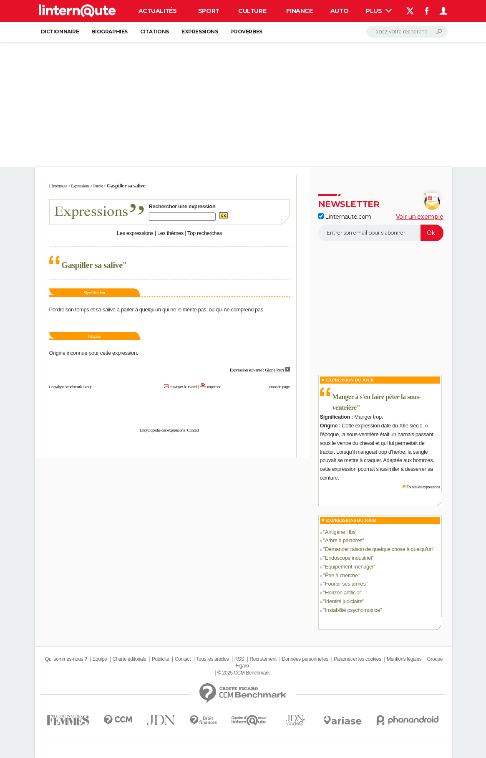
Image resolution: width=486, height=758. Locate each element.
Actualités (157, 11)
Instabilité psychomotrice (352, 610)
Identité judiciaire (344, 601)
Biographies (109, 31)
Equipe (99, 659)
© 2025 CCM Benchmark (243, 673)
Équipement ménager (349, 566)
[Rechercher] (407, 32)
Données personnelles (305, 659)
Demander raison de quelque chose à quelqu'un (379, 549)
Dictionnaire (60, 31)
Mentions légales (404, 659)
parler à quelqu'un (141, 309)
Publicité (160, 659)
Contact (193, 430)
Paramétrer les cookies (357, 659)
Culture (252, 11)
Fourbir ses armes (345, 584)
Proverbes (246, 31)
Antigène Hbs (340, 532)
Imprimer (213, 387)
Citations (154, 31)
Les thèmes (170, 233)
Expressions (199, 31)
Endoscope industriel (348, 558)
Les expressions (135, 233)
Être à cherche (341, 575)
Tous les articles (212, 659)
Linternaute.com (344, 216)
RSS (239, 659)
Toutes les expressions (423, 487)
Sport (208, 11)
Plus (379, 11)
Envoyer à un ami (183, 387)
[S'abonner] (380, 233)
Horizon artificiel (342, 592)
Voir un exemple (419, 216)
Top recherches (204, 233)
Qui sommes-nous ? (66, 659)
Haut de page (279, 387)
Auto (339, 11)
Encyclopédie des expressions (162, 430)
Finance (299, 11)
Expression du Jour (350, 379)
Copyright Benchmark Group (71, 387)
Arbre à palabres (343, 540)
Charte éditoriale (129, 659)
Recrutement (263, 659)
